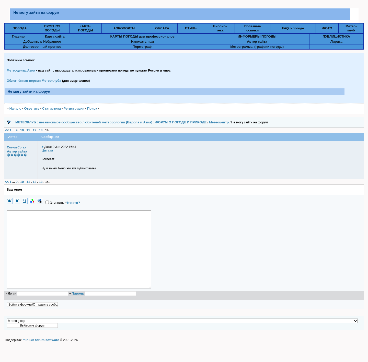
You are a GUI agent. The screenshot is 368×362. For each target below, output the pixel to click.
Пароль (78, 309)
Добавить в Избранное (42, 41)
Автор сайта (257, 41)
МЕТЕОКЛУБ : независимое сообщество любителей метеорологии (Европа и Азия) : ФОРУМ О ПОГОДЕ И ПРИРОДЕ (110, 122)
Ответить (31, 108)
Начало (15, 108)
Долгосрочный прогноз (42, 47)
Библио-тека (220, 28)
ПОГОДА (20, 28)
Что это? (73, 203)
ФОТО (327, 28)
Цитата (47, 150)
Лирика (336, 41)
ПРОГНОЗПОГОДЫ (52, 28)
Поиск (92, 108)
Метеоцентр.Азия (21, 70)
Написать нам (142, 41)
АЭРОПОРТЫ (124, 28)
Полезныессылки (252, 28)
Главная (18, 36)
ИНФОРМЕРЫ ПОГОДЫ (257, 36)
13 (40, 130)
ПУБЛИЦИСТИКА (336, 36)
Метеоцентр (219, 122)
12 (34, 130)
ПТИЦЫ (191, 28)
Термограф (142, 47)
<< (7, 130)
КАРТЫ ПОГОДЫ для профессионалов (142, 36)
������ (17, 155)
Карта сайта (55, 36)
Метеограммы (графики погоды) (257, 47)
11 (28, 130)
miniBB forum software (40, 355)
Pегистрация (74, 108)
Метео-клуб (351, 28)
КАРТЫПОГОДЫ (85, 28)
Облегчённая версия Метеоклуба (34, 81)
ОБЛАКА (162, 28)
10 (22, 130)
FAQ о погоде (293, 28)
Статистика (51, 108)
